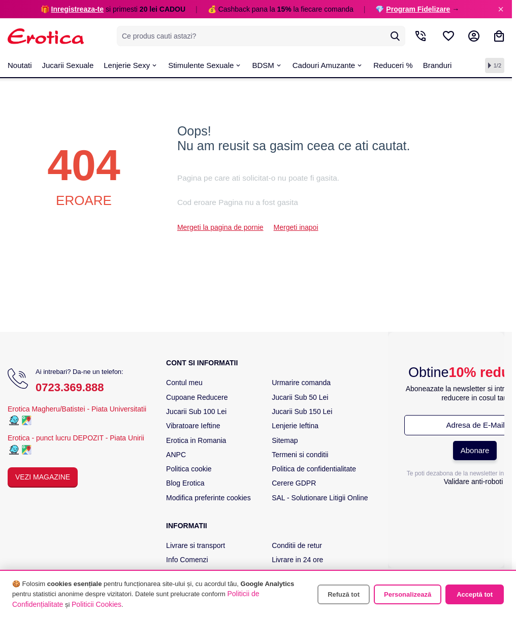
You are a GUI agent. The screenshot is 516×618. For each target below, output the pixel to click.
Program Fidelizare (418, 9)
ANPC (176, 455)
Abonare (475, 450)
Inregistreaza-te (77, 9)
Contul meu (184, 383)
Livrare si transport (195, 545)
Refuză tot (344, 594)
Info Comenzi (187, 560)
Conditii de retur (297, 545)
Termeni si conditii (300, 455)
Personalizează (407, 594)
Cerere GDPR (294, 483)
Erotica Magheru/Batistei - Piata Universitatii (77, 409)
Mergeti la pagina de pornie (220, 227)
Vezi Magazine (42, 477)
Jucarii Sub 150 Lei (302, 411)
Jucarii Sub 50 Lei (300, 397)
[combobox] (261, 36)
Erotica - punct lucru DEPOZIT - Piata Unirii (76, 438)
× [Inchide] (501, 9)
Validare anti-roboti (473, 481)
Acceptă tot (475, 594)
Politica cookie (189, 469)
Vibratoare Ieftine (193, 426)
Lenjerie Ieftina (295, 426)
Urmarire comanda (301, 383)
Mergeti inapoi (296, 227)
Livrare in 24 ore (297, 560)
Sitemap (285, 440)
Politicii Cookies (96, 604)
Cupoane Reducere (197, 397)
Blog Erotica (185, 483)
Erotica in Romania (196, 440)
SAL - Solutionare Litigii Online (320, 498)
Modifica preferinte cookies (208, 498)
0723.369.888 (70, 387)
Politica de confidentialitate (314, 469)
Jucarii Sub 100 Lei (196, 411)
